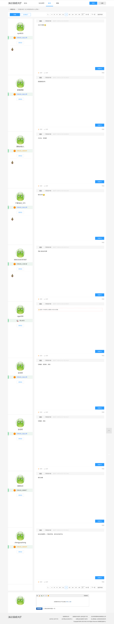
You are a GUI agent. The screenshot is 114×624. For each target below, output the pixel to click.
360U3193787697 (20, 260)
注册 (102, 3)
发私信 (20, 42)
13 (69, 14)
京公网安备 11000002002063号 (98, 619)
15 (76, 14)
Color (39, 596)
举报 (103, 72)
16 (79, 14)
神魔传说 (12, 9)
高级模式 (86, 595)
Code (46, 596)
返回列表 (100, 14)
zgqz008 (20, 316)
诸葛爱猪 (20, 90)
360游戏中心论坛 (18, 4)
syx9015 (20, 33)
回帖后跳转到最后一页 (49, 608)
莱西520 (20, 486)
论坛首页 (41, 3)
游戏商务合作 (66, 616)
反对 (47, 72)
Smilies (48, 596)
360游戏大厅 (16, 618)
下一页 (93, 14)
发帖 (57, 3)
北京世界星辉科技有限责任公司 (98, 616)
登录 (93, 3)
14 (72, 14)
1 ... (48, 14)
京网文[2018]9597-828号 (82, 619)
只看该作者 (48, 21)
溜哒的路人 (20, 146)
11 (63, 14)
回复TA (100, 68)
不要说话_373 (20, 203)
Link (41, 596)
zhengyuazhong (20, 542)
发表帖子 (25, 14)
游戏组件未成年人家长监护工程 (80, 616)
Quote (44, 596)
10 (60, 14)
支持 (41, 72)
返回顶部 (109, 430)
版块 (49, 3)
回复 (15, 14)
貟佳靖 (20, 373)
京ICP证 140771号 (53, 619)
